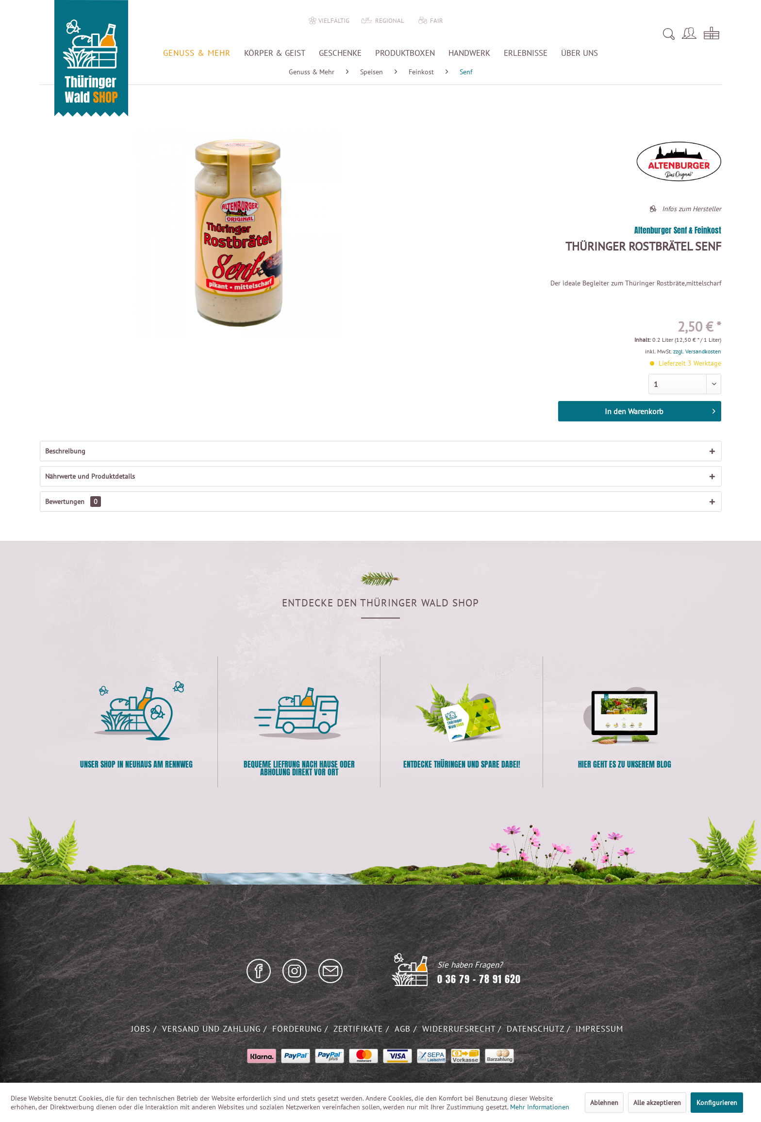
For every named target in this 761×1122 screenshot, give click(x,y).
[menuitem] (538, 34)
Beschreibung (65, 451)
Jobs (142, 1028)
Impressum (599, 1028)
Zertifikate (359, 1028)
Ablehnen (604, 1102)
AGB (404, 1028)
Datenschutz (537, 1028)
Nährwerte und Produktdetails (90, 476)
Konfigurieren (716, 1102)
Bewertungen (73, 501)
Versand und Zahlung (213, 1028)
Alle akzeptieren (657, 1102)
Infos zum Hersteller (691, 208)
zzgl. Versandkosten (697, 351)
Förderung (298, 1028)
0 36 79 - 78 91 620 (479, 979)
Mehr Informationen (539, 1107)
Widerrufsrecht (460, 1028)
